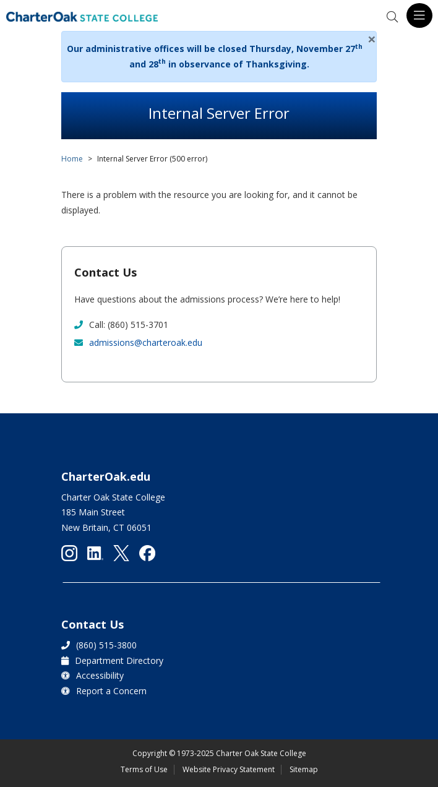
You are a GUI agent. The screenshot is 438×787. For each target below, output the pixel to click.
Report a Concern (111, 691)
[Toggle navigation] (419, 15)
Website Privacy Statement (228, 769)
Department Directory (119, 660)
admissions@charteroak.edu (145, 342)
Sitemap (304, 769)
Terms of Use (144, 769)
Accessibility (100, 675)
